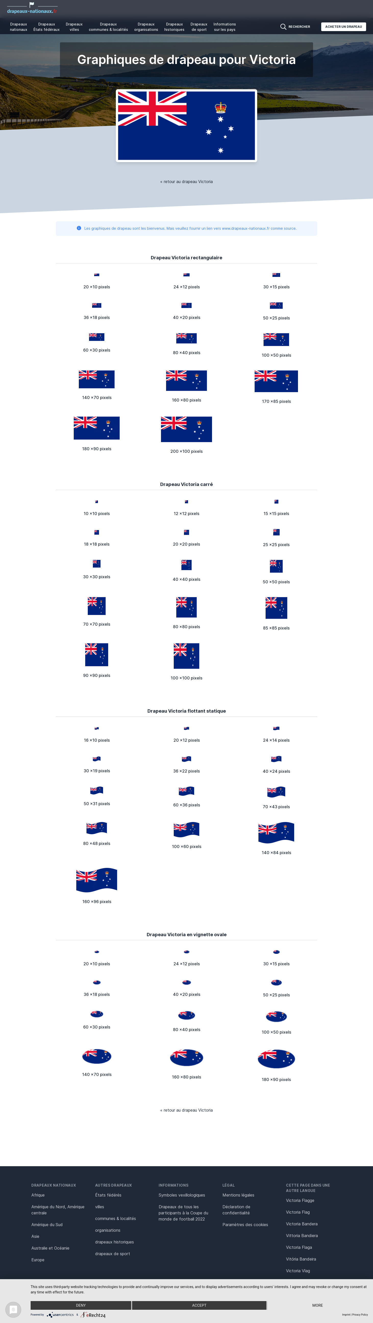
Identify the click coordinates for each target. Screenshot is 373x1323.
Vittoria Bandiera (302, 1235)
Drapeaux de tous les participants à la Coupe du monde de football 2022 (183, 1213)
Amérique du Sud (47, 1224)
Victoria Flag (298, 1212)
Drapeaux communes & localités (108, 27)
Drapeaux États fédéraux (46, 27)
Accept (199, 1305)
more (317, 1305)
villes (99, 1206)
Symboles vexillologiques (182, 1195)
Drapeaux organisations (146, 27)
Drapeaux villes (74, 27)
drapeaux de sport (112, 1253)
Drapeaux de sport (199, 27)
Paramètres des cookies (245, 1224)
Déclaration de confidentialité (236, 1209)
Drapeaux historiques (174, 27)
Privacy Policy (360, 1314)
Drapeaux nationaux (18, 27)
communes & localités (115, 1218)
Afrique (38, 1195)
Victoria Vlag (298, 1270)
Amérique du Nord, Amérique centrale (57, 1209)
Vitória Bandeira (301, 1259)
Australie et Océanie (50, 1248)
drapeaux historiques (114, 1241)
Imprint (346, 1314)
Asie (35, 1236)
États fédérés (108, 1195)
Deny (81, 1305)
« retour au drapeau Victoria (186, 181)
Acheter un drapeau (343, 27)
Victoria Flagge (300, 1200)
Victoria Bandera (302, 1223)
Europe (37, 1259)
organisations (107, 1230)
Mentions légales (238, 1195)
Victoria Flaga (299, 1247)
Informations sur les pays (225, 27)
